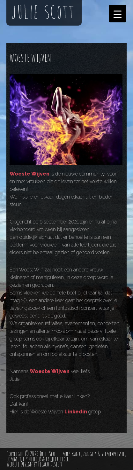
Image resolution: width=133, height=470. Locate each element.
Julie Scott (49, 454)
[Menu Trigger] (117, 13)
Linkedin (75, 412)
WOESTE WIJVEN (30, 57)
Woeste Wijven (29, 174)
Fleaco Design (50, 464)
